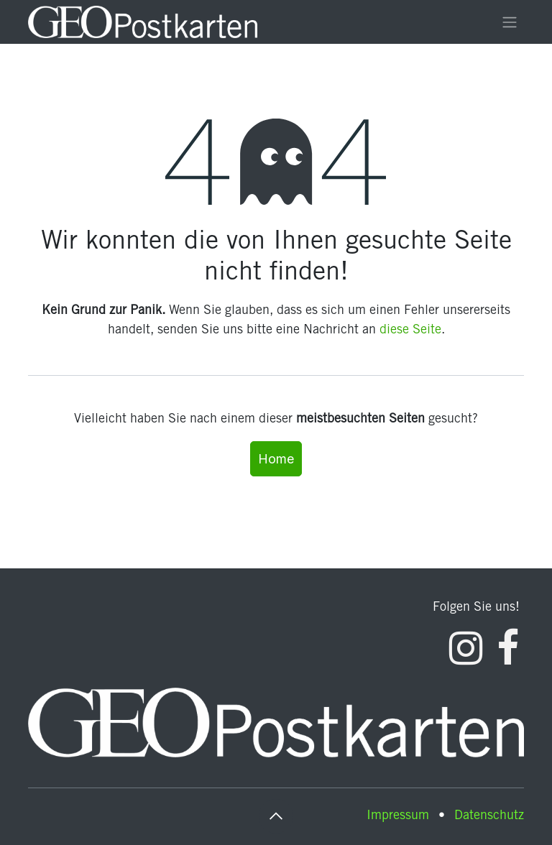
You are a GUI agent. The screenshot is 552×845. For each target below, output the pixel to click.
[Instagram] (465, 648)
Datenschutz (489, 816)
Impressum (398, 816)
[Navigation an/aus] (509, 22)
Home (276, 458)
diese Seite (410, 330)
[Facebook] (508, 648)
